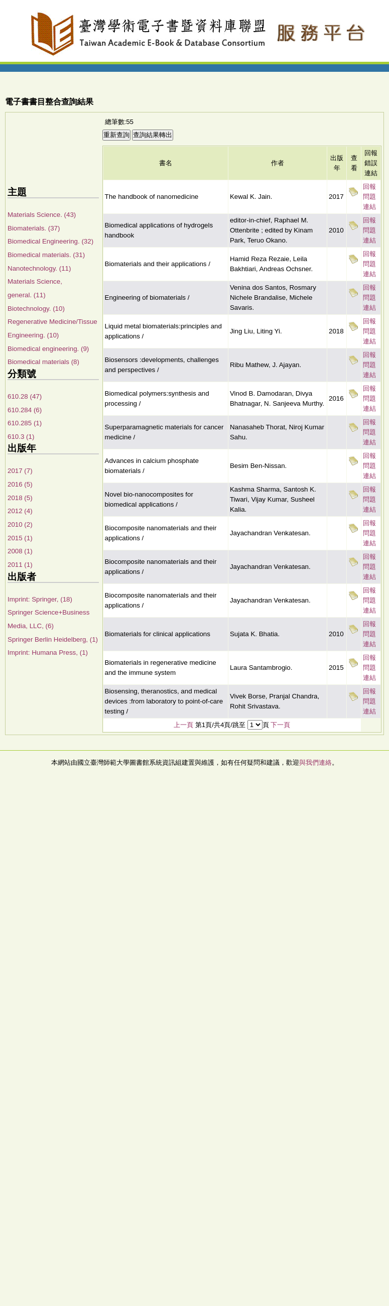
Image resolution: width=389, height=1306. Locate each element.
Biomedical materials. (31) (46, 255)
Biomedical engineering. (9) (48, 348)
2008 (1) (20, 551)
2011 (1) (20, 564)
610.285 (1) (25, 423)
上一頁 (183, 725)
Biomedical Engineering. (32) (50, 241)
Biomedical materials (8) (43, 362)
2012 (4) (20, 511)
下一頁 (280, 725)
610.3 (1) (21, 436)
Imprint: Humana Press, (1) (48, 652)
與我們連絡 (315, 762)
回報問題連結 (369, 196)
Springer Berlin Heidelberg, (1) (53, 639)
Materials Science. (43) (42, 214)
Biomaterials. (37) (34, 228)
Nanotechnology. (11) (39, 268)
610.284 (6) (25, 410)
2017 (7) (20, 470)
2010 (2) (20, 524)
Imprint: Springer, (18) (40, 599)
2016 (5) (20, 484)
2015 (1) (20, 538)
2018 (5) (20, 498)
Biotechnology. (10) (36, 308)
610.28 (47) (25, 396)
